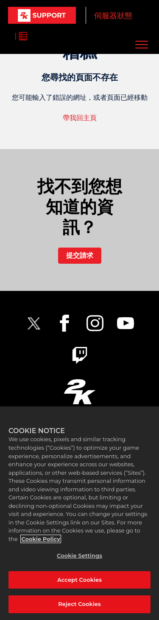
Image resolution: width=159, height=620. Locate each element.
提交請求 (79, 255)
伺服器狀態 (113, 15)
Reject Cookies (79, 603)
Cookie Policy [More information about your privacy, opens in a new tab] (40, 538)
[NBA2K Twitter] (33, 323)
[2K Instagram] (94, 323)
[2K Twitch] (79, 355)
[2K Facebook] (64, 323)
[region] (79, 513)
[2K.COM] (79, 391)
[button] (141, 44)
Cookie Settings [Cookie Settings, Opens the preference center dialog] (79, 555)
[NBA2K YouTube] (125, 323)
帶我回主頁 (80, 118)
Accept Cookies (79, 579)
